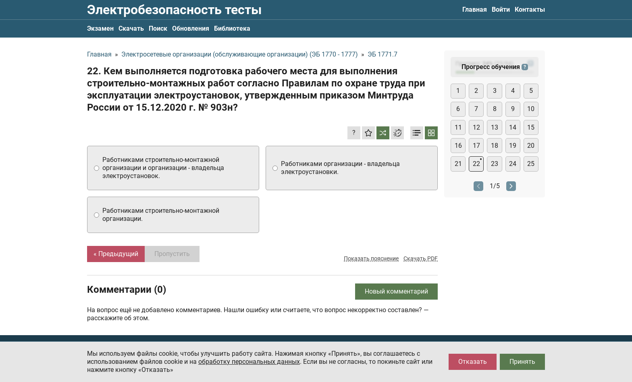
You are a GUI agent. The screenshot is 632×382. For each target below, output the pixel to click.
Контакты (530, 9)
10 (530, 109)
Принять (522, 361)
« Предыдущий (116, 254)
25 (530, 164)
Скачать (131, 28)
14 (512, 127)
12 (476, 127)
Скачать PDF (420, 258)
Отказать (472, 361)
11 (458, 127)
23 (494, 164)
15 (530, 127)
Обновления (190, 28)
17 (476, 145)
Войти (501, 9)
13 (494, 127)
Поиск (158, 28)
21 (458, 164)
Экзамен (100, 28)
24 (512, 164)
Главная (474, 9)
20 (530, 145)
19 (512, 145)
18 (494, 145)
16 (458, 145)
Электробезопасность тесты (174, 9)
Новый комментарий (396, 291)
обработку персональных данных (249, 361)
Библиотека (232, 28)
